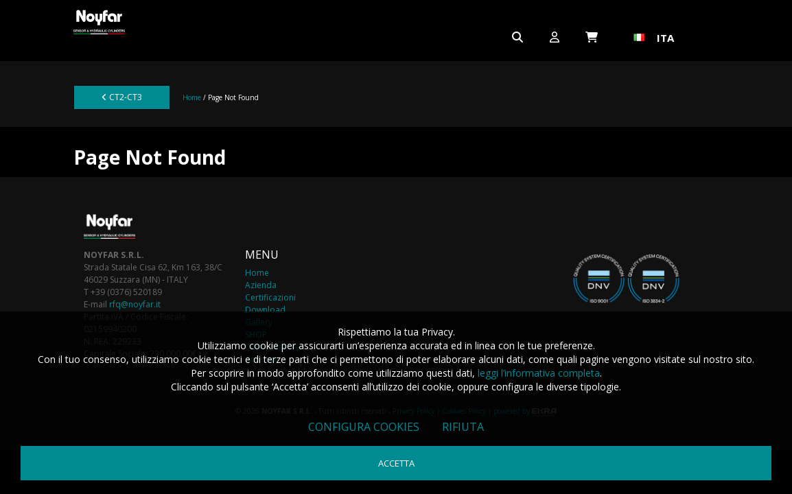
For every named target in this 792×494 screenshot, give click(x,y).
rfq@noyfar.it (135, 304)
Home (192, 97)
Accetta (396, 463)
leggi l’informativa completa (539, 372)
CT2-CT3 (122, 97)
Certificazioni (270, 297)
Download (265, 310)
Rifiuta (463, 426)
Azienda (261, 285)
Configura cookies (363, 426)
